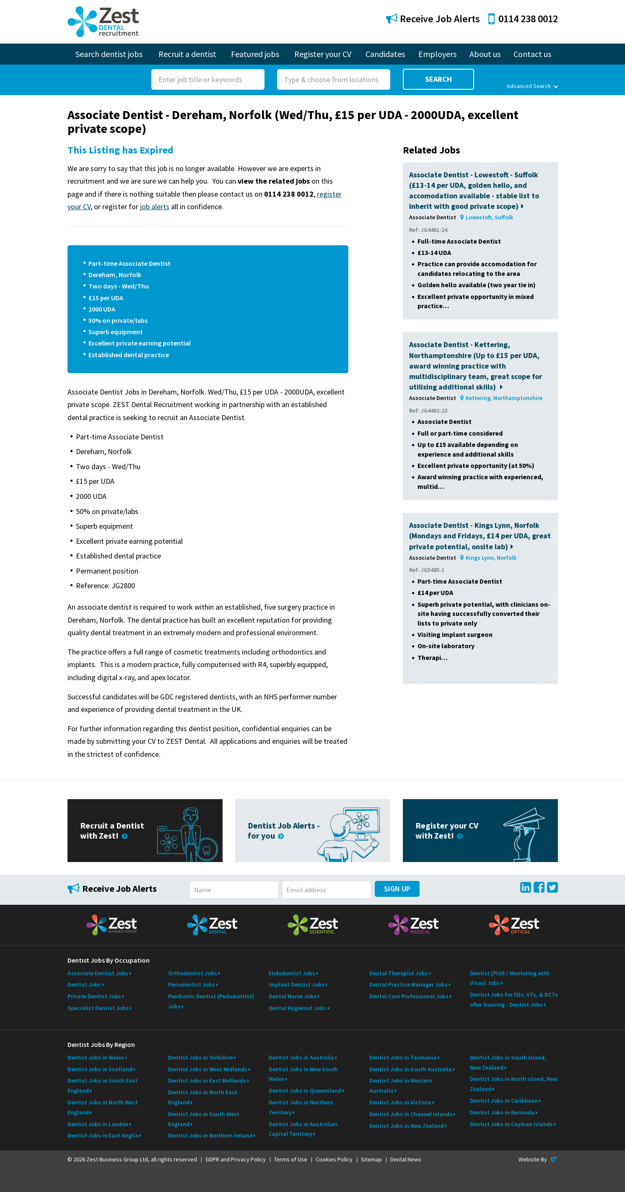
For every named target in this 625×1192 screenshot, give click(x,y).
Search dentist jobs (109, 54)
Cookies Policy (334, 1159)
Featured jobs (255, 54)
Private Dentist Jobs (94, 996)
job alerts (154, 206)
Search (438, 79)
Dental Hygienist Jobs (298, 1008)
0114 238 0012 (523, 18)
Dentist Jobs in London (97, 1124)
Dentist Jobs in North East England (202, 1097)
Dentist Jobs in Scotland (99, 1069)
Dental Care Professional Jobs (409, 996)
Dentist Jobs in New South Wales (303, 1074)
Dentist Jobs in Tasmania (403, 1057)
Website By (538, 1159)
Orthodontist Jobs (192, 973)
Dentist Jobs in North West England (102, 1107)
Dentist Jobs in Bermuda (502, 1112)
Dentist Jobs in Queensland (305, 1090)
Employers (437, 54)
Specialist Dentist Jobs (98, 1008)
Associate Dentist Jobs (97, 973)
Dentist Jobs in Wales (95, 1057)
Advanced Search (532, 86)
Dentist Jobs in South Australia (410, 1069)
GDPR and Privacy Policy (235, 1159)
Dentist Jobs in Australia (301, 1057)
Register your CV (322, 54)
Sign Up (397, 888)
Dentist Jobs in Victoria (400, 1102)
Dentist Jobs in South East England (102, 1085)
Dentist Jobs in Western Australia (400, 1085)
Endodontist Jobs (292, 973)
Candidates (385, 54)
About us (485, 54)
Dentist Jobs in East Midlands (207, 1080)
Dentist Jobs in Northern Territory (301, 1107)
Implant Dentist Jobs (296, 984)
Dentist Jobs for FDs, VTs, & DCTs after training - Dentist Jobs (514, 999)
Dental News (405, 1159)
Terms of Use (290, 1159)
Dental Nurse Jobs (292, 996)
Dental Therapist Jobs (398, 973)
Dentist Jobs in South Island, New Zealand (508, 1062)
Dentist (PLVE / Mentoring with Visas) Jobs (510, 978)
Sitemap (371, 1159)
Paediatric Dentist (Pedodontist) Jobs (211, 1001)
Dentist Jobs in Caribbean (504, 1100)
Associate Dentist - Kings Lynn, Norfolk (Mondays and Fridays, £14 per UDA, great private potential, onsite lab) (480, 535)
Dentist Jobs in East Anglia (102, 1135)
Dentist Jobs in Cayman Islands (511, 1124)
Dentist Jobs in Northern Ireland (210, 1135)
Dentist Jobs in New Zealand (406, 1126)
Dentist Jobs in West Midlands (207, 1069)
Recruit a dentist (187, 54)
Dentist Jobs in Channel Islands (410, 1114)
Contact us (532, 54)
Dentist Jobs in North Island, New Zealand (514, 1084)
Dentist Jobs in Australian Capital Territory (303, 1129)
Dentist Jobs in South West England (203, 1119)
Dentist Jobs (84, 984)
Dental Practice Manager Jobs (408, 984)
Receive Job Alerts (433, 18)
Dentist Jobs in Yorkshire (200, 1057)
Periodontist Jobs (191, 984)
